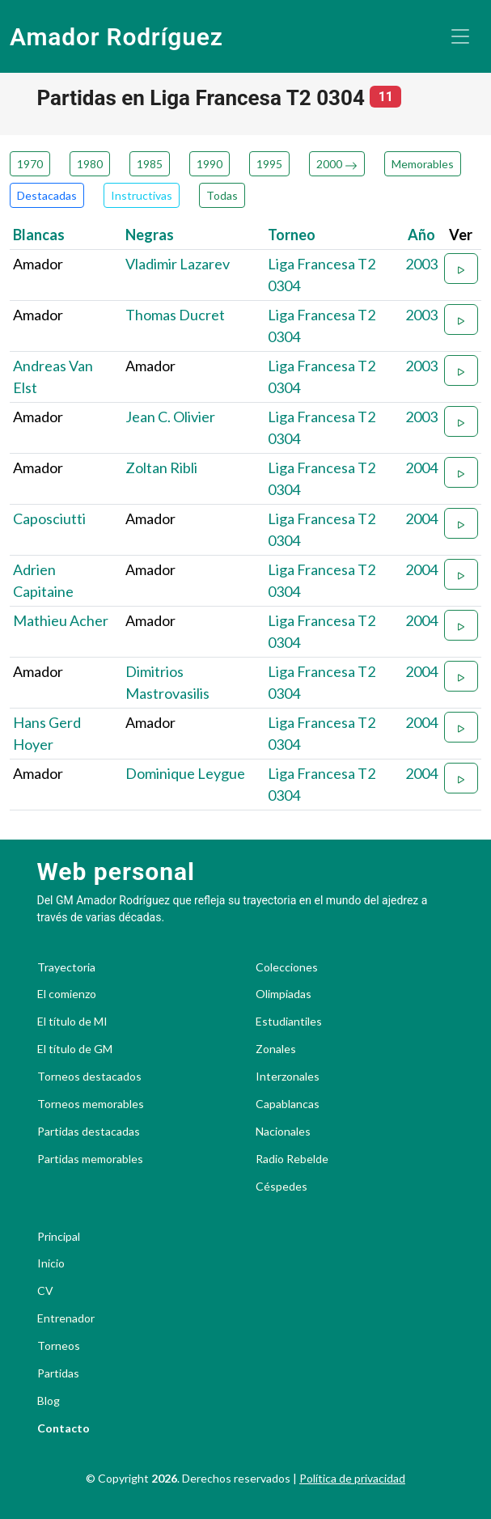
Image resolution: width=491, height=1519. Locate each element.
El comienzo (66, 994)
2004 (421, 467)
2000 (337, 164)
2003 (421, 264)
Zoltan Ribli (161, 467)
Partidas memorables (90, 1159)
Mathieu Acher (60, 620)
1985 (150, 164)
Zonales (276, 1049)
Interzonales (288, 1076)
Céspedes (281, 1186)
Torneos (58, 1346)
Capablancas (288, 1104)
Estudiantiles (289, 1021)
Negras (149, 234)
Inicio (51, 1263)
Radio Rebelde (292, 1159)
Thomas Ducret (175, 315)
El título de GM (74, 1049)
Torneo (291, 234)
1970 (30, 164)
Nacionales (283, 1131)
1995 (269, 164)
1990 (209, 164)
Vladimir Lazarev (177, 264)
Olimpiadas (283, 994)
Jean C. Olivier (170, 416)
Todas (222, 195)
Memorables (423, 164)
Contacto (63, 1428)
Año (421, 234)
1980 (90, 164)
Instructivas (141, 195)
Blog (48, 1401)
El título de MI (72, 1021)
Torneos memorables (90, 1104)
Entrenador (66, 1318)
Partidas (58, 1373)
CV (45, 1291)
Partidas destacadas (88, 1131)
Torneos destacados (89, 1076)
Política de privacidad (352, 1478)
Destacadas (47, 195)
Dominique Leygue (185, 773)
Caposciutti (49, 518)
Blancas (39, 234)
